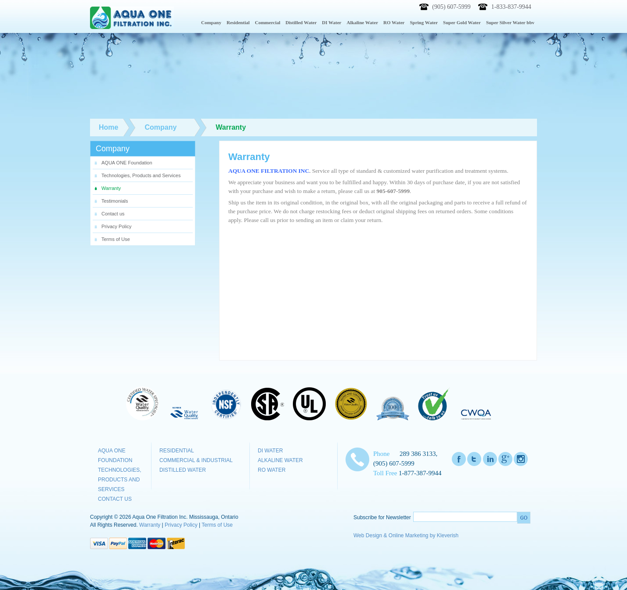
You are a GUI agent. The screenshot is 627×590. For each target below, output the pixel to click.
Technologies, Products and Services (140, 175)
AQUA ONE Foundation (126, 162)
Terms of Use (115, 239)
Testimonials (114, 201)
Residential (176, 451)
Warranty (111, 188)
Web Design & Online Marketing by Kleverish (405, 535)
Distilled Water (182, 470)
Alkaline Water (280, 460)
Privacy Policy (116, 226)
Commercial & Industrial (196, 460)
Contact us (113, 213)
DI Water (270, 451)
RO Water (271, 470)
